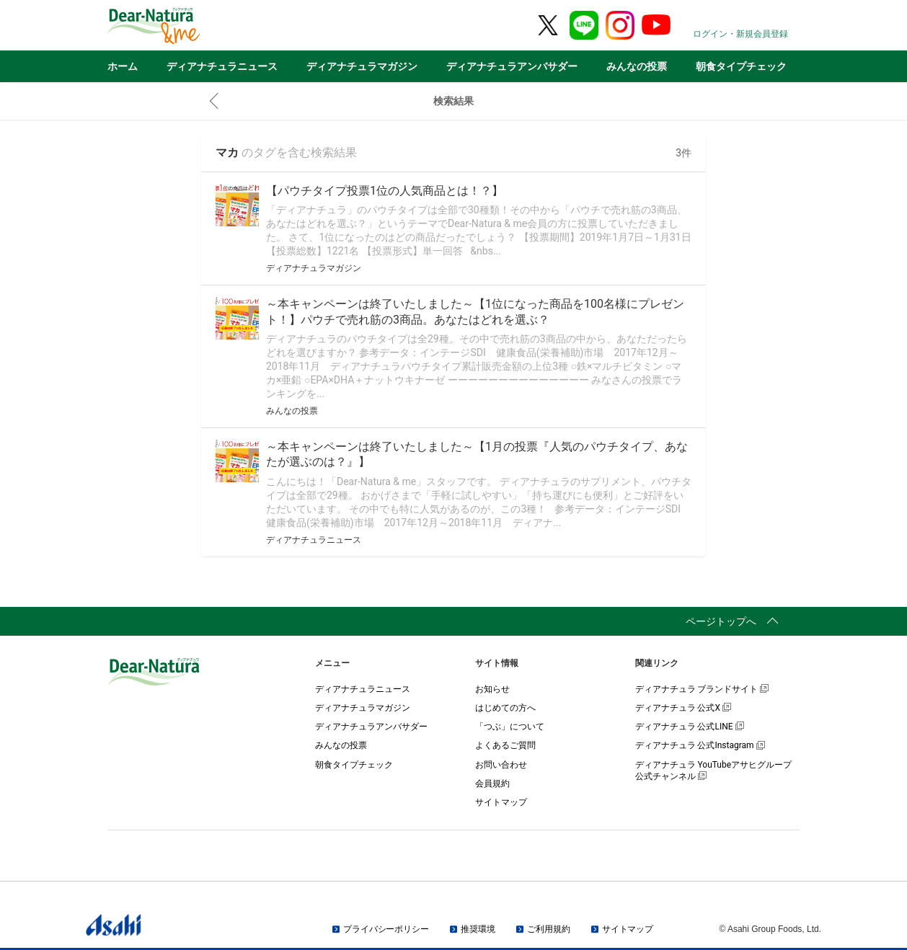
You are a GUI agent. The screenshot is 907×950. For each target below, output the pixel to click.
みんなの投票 (636, 66)
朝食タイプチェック (741, 66)
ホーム (122, 66)
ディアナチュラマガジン (361, 66)
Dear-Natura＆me (190, 26)
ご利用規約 (548, 929)
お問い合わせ (501, 765)
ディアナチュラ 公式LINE (689, 727)
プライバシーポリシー (386, 929)
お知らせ (492, 689)
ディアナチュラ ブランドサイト (702, 689)
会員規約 (492, 783)
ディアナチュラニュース (222, 66)
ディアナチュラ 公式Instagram (700, 745)
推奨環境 (478, 929)
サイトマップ (501, 802)
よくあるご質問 (505, 745)
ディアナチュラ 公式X (683, 708)
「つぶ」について (509, 727)
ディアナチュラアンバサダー (512, 66)
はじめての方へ (505, 708)
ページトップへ (721, 621)
